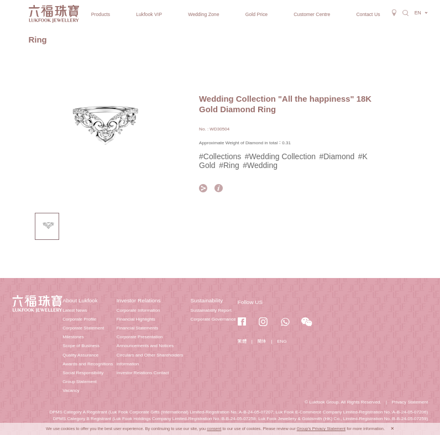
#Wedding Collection (280, 156)
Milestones (73, 336)
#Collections (220, 156)
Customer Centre (312, 14)
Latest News (74, 310)
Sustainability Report (211, 310)
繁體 (242, 341)
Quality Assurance (80, 355)
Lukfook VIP (149, 14)
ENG (282, 341)
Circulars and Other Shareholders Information (150, 359)
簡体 (262, 341)
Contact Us (368, 14)
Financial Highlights (136, 319)
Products (100, 14)
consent (214, 428)
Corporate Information (138, 310)
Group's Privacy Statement (321, 428)
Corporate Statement (83, 328)
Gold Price (256, 14)
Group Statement (79, 381)
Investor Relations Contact (143, 372)
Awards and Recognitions (87, 363)
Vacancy (70, 390)
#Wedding (260, 165)
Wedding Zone (203, 14)
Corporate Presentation (140, 336)
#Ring (229, 165)
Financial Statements (137, 328)
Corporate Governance (213, 319)
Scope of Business (80, 345)
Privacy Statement (410, 402)
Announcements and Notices (145, 345)
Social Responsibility (82, 372)
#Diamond (336, 156)
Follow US (250, 302)
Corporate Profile (79, 319)
